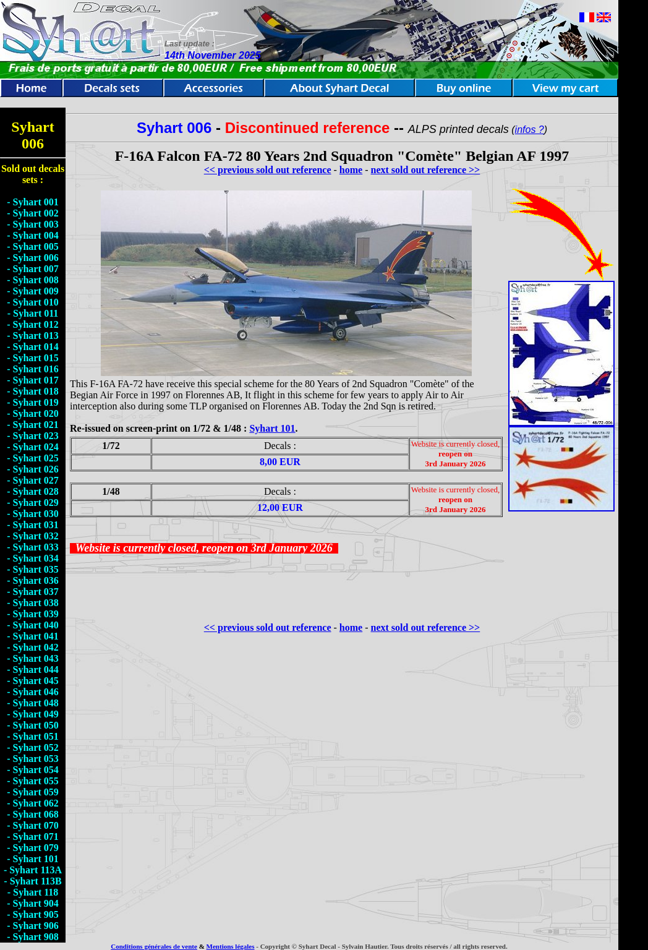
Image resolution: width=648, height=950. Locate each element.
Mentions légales (231, 946)
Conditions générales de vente (154, 946)
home (350, 170)
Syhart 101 (272, 428)
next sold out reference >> (425, 170)
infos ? (529, 129)
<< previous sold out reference (267, 170)
